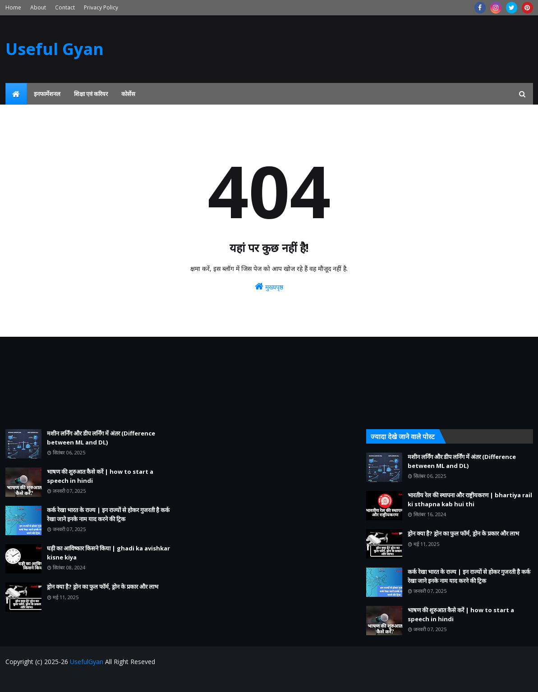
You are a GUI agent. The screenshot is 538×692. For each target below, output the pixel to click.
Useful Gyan (54, 49)
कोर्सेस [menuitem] (128, 94)
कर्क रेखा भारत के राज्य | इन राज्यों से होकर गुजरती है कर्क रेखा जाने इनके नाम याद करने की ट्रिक (108, 514)
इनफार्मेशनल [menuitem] (47, 94)
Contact (65, 7)
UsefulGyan (86, 661)
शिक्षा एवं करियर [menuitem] (91, 94)
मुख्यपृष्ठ (269, 286)
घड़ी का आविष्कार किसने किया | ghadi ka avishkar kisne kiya (108, 552)
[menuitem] (16, 94)
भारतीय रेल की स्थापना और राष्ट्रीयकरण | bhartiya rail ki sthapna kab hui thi (470, 499)
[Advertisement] (88, 383)
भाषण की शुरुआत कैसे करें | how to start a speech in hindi (100, 476)
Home (13, 7)
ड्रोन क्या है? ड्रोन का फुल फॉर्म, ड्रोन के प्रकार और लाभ (102, 586)
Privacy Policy (101, 7)
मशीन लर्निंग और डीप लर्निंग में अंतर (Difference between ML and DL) (101, 437)
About (38, 7)
